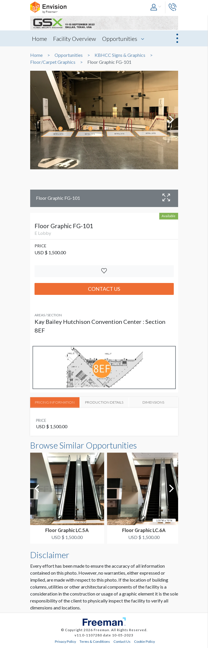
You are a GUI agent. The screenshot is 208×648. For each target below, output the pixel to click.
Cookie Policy (144, 641)
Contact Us (104, 289)
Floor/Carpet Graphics (52, 62)
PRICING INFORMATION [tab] (55, 402)
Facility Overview (74, 38)
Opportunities (119, 38)
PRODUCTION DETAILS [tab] (104, 402)
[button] (156, 7)
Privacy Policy (65, 641)
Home (39, 38)
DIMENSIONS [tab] (153, 402)
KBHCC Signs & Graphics (120, 55)
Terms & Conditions (94, 641)
